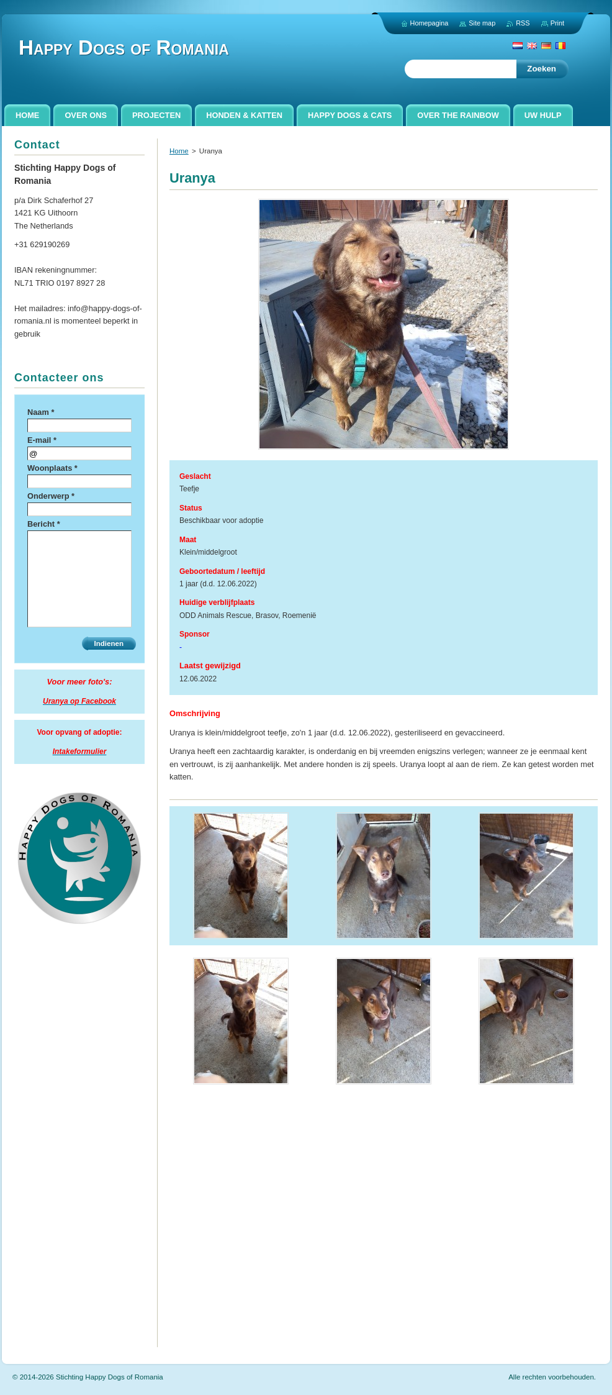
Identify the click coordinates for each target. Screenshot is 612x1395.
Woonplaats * (52, 468)
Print (557, 23)
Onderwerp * (50, 496)
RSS (522, 23)
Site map (482, 23)
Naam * (40, 412)
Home (179, 151)
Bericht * (43, 524)
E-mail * (41, 440)
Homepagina (429, 23)
